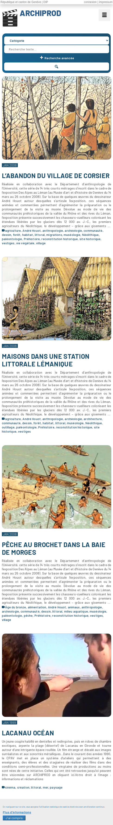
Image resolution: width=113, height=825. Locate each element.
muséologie (72, 235)
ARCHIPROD (40, 13)
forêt (17, 235)
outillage (8, 427)
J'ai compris (14, 820)
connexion (90, 2)
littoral (40, 235)
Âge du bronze (15, 607)
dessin (6, 235)
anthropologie (52, 230)
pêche (28, 615)
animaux (74, 607)
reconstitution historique (59, 239)
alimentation (37, 607)
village (41, 243)
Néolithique (90, 235)
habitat (27, 235)
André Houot (31, 230)
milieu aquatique (76, 611)
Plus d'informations (17, 814)
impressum (106, 2)
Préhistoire (32, 239)
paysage (56, 787)
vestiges (8, 243)
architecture (93, 419)
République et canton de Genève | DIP (24, 2)
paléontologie (12, 239)
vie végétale (25, 243)
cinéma (10, 787)
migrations (54, 235)
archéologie (73, 230)
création (23, 787)
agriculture (13, 230)
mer (45, 787)
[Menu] (104, 15)
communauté (93, 230)
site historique (89, 239)
